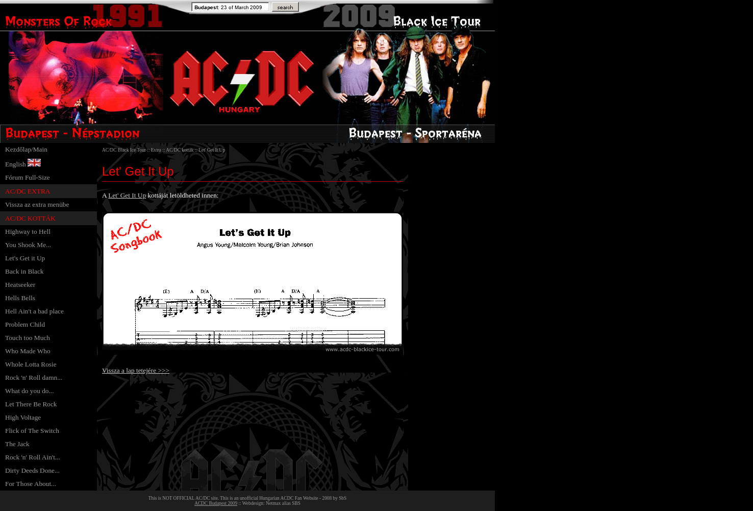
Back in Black (24, 271)
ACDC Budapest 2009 (215, 503)
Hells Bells (20, 298)
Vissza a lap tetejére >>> (135, 370)
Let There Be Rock (31, 404)
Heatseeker (20, 284)
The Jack (17, 444)
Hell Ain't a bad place (34, 311)
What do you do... (29, 391)
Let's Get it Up (25, 258)
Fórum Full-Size (27, 177)
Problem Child (25, 324)
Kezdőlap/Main (26, 149)
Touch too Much (27, 338)
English (15, 164)
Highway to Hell (28, 231)
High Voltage (23, 417)
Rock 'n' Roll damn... (33, 377)
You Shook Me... (28, 245)
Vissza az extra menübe (37, 204)
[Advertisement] (449, 296)
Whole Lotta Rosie (31, 364)
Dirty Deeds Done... (32, 470)
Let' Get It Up (127, 195)
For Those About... (30, 484)
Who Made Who (28, 351)
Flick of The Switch (32, 430)
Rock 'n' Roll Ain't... (32, 457)
